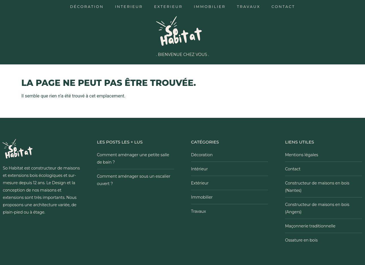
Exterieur (168, 6)
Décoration (86, 6)
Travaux (248, 6)
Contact (283, 6)
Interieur (129, 6)
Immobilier (210, 6)
